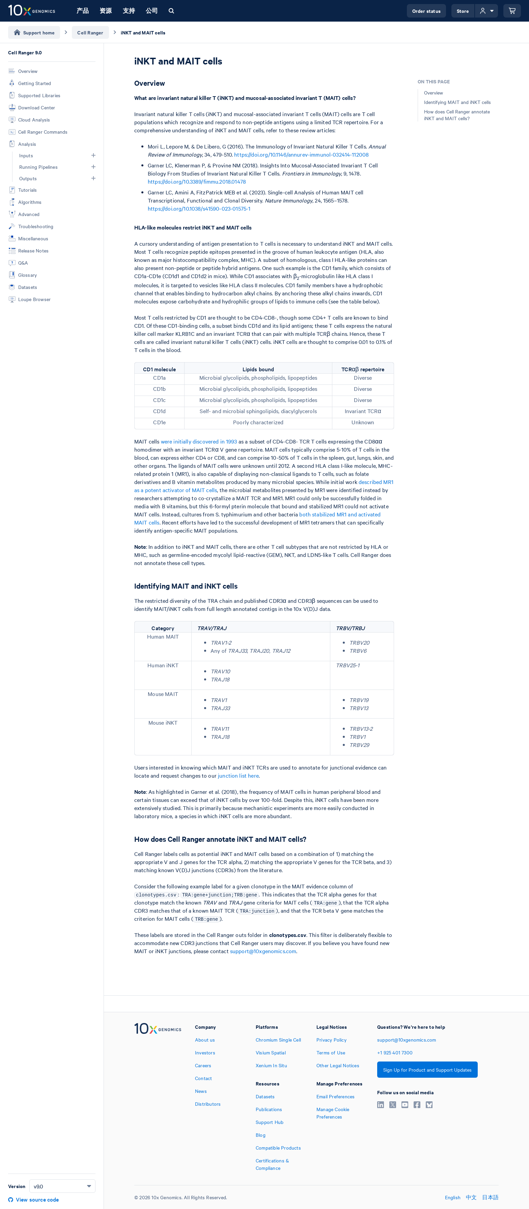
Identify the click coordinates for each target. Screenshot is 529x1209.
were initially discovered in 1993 (199, 441)
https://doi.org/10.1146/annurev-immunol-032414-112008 (301, 154)
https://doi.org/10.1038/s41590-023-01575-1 (199, 208)
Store (463, 10)
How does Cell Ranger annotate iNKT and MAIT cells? (457, 115)
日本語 (490, 1197)
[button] (93, 155)
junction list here (238, 775)
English (453, 1197)
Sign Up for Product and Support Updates (427, 1069)
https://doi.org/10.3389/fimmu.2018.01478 (197, 181)
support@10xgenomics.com (263, 951)
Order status (426, 10)
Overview (433, 92)
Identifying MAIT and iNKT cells (457, 102)
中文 (471, 1197)
